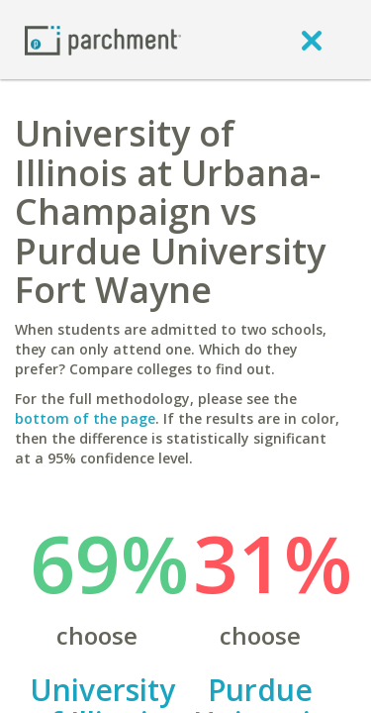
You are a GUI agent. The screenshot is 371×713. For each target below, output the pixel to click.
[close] (311, 39)
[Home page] (103, 39)
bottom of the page (85, 418)
